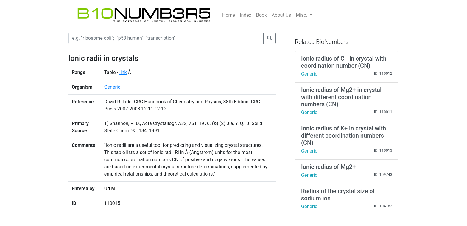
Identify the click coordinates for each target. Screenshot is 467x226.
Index (245, 15)
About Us (281, 15)
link (123, 72)
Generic (112, 87)
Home (228, 15)
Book (261, 15)
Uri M (110, 188)
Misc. (302, 15)
